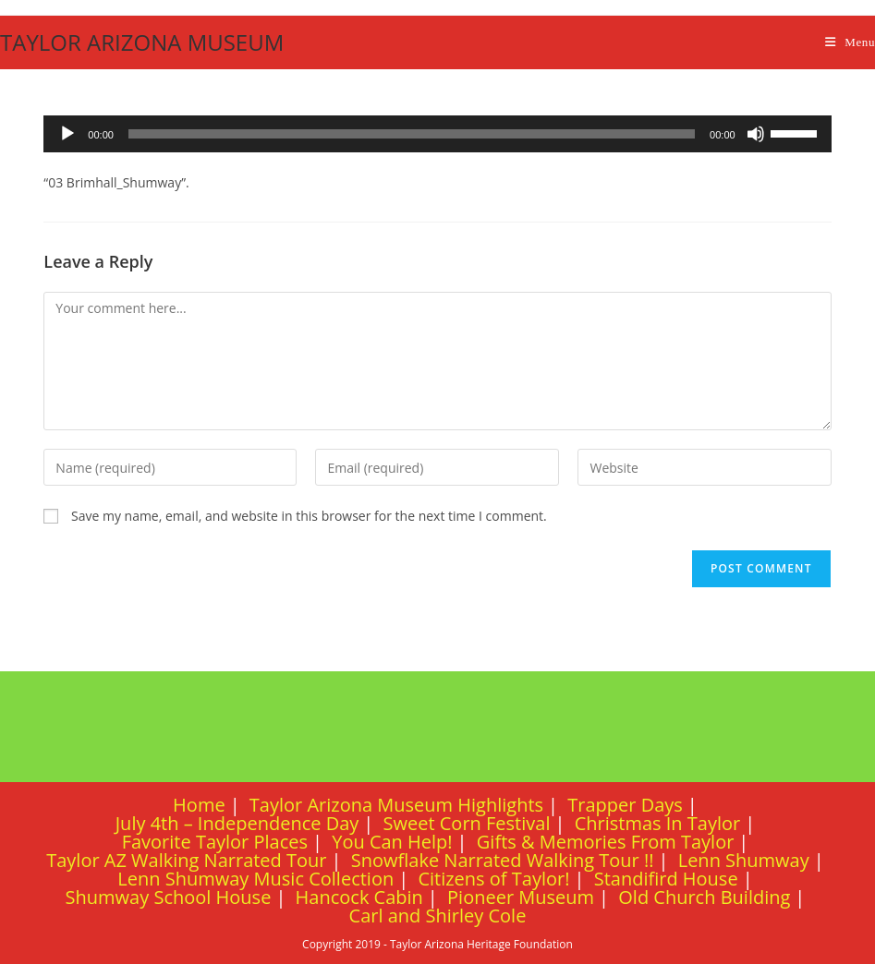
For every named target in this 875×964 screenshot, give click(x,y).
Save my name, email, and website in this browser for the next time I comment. (309, 515)
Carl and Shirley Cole (438, 915)
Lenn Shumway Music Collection (255, 878)
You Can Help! (392, 841)
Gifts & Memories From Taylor (606, 841)
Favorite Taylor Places (215, 841)
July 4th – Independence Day (237, 823)
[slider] (411, 134)
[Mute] (756, 134)
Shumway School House (169, 897)
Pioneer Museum (520, 897)
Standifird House (666, 878)
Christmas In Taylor (658, 823)
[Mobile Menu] (850, 42)
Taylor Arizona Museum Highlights (396, 804)
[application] (437, 133)
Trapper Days (625, 804)
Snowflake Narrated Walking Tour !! (502, 860)
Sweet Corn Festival (467, 823)
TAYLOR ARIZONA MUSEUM (142, 42)
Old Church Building (704, 897)
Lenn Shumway (743, 860)
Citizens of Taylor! (493, 878)
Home (199, 804)
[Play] (67, 134)
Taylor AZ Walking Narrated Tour (186, 860)
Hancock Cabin (359, 897)
